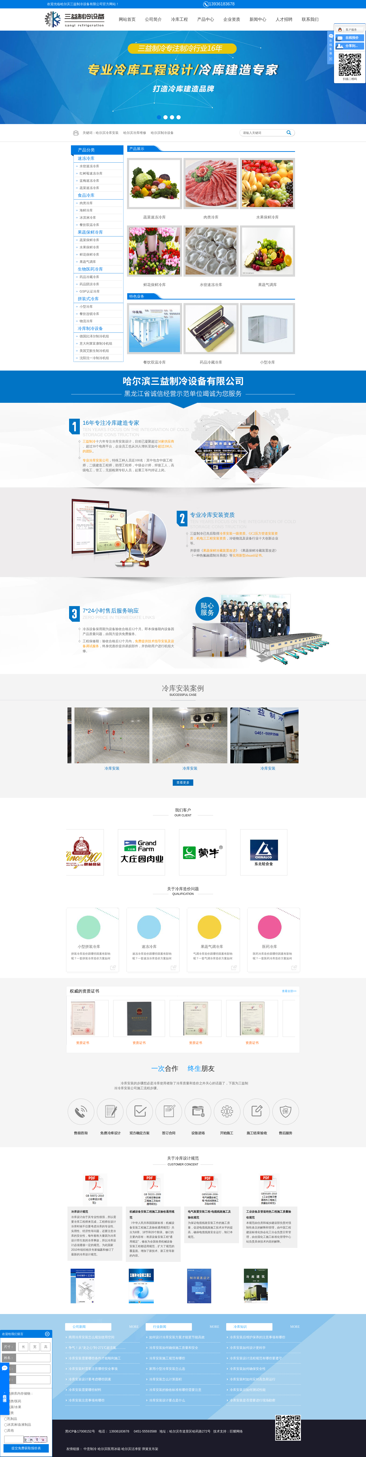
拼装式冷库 (88, 298)
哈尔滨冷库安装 (107, 133)
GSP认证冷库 (90, 291)
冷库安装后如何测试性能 (248, 1390)
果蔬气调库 (88, 262)
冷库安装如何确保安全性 (248, 1369)
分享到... (351, 46)
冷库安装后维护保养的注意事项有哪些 (257, 1337)
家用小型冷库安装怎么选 (167, 1369)
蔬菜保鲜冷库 (89, 240)
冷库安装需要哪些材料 (85, 1390)
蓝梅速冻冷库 (89, 180)
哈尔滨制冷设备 (162, 133)
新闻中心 (258, 19)
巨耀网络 (236, 1431)
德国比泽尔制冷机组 (94, 336)
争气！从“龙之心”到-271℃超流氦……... (97, 1348)
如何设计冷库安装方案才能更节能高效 (177, 1337)
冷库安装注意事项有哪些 (87, 1400)
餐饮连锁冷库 (89, 314)
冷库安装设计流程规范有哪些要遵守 (256, 1358)
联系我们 (310, 19)
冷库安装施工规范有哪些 (167, 1358)
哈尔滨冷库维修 (134, 133)
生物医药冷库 (90, 269)
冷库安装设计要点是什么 (167, 1400)
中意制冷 (90, 1449)
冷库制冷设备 (90, 328)
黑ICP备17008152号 (80, 1431)
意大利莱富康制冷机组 (96, 343)
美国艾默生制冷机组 (94, 351)
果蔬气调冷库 (212, 947)
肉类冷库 (86, 203)
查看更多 (183, 782)
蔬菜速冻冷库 (89, 188)
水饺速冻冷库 (89, 166)
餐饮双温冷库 (89, 225)
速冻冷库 (86, 158)
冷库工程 (179, 19)
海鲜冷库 (86, 210)
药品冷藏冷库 (89, 277)
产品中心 (205, 19)
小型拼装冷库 (89, 947)
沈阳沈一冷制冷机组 (94, 358)
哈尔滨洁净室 (131, 1449)
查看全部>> (289, 991)
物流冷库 (86, 321)
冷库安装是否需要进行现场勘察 (252, 1400)
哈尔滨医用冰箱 (109, 1449)
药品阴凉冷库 (89, 284)
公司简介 (153, 19)
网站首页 (127, 19)
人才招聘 (284, 19)
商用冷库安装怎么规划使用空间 (91, 1337)
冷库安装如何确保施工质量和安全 (173, 1348)
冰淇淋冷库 (88, 217)
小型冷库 (86, 306)
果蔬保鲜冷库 (90, 232)
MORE (134, 1326)
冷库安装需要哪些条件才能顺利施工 (95, 1358)
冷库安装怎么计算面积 (165, 1379)
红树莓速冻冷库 (91, 173)
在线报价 (352, 37)
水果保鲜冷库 (89, 247)
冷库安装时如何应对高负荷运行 (252, 1379)
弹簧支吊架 (150, 1449)
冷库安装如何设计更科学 (248, 1348)
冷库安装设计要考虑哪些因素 (90, 1379)
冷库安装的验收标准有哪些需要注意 (175, 1390)
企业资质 (231, 19)
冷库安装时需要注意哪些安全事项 (93, 1369)
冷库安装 (117, 768)
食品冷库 (86, 195)
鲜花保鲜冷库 (89, 254)
